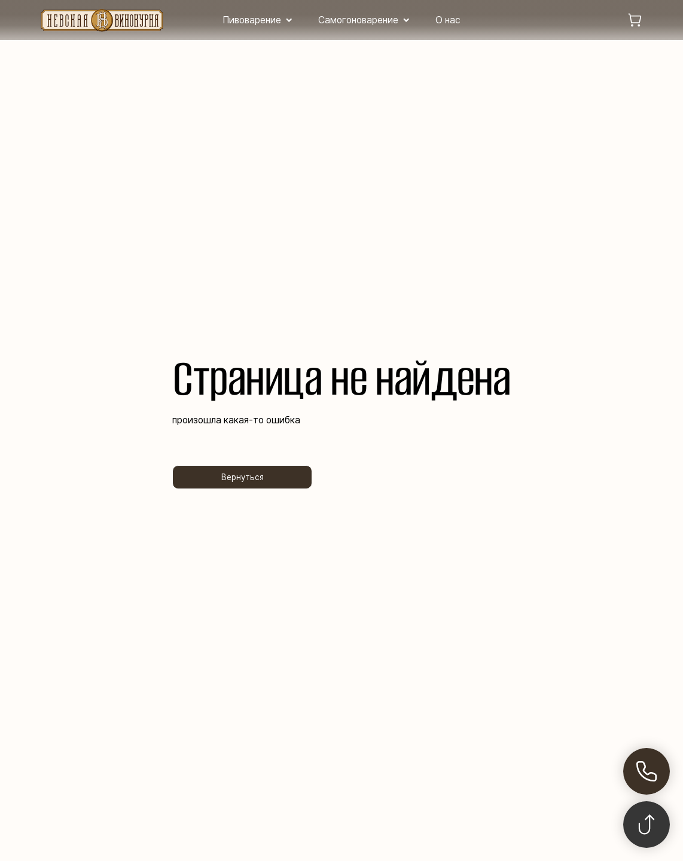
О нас (448, 20)
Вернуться (242, 477)
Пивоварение (251, 20)
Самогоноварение (358, 20)
